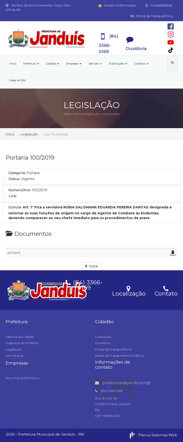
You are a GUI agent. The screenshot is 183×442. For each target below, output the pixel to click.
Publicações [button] (118, 63)
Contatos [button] (141, 63)
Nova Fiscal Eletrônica (22, 378)
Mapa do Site (17, 80)
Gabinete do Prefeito (22, 343)
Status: (14, 179)
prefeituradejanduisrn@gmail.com (133, 383)
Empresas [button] (73, 63)
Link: (13, 196)
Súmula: (15, 207)
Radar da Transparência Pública (119, 355)
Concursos (103, 337)
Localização (129, 290)
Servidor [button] (95, 63)
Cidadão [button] (52, 63)
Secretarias (14, 355)
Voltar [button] (91, 266)
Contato (166, 290)
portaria (14, 253)
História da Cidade (20, 337)
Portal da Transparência (151, 16)
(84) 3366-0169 (84, 284)
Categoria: (16, 173)
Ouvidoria (102, 343)
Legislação (29, 134)
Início (12, 63)
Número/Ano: (19, 190)
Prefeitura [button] (31, 63)
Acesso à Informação (117, 5)
